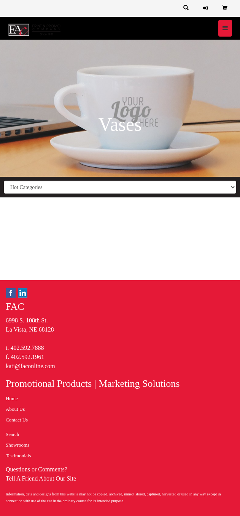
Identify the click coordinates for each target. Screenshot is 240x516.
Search (12, 434)
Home (12, 398)
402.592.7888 (27, 348)
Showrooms (17, 445)
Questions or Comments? (36, 469)
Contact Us (17, 420)
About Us (15, 409)
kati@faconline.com (30, 366)
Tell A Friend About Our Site (41, 478)
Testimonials (18, 455)
